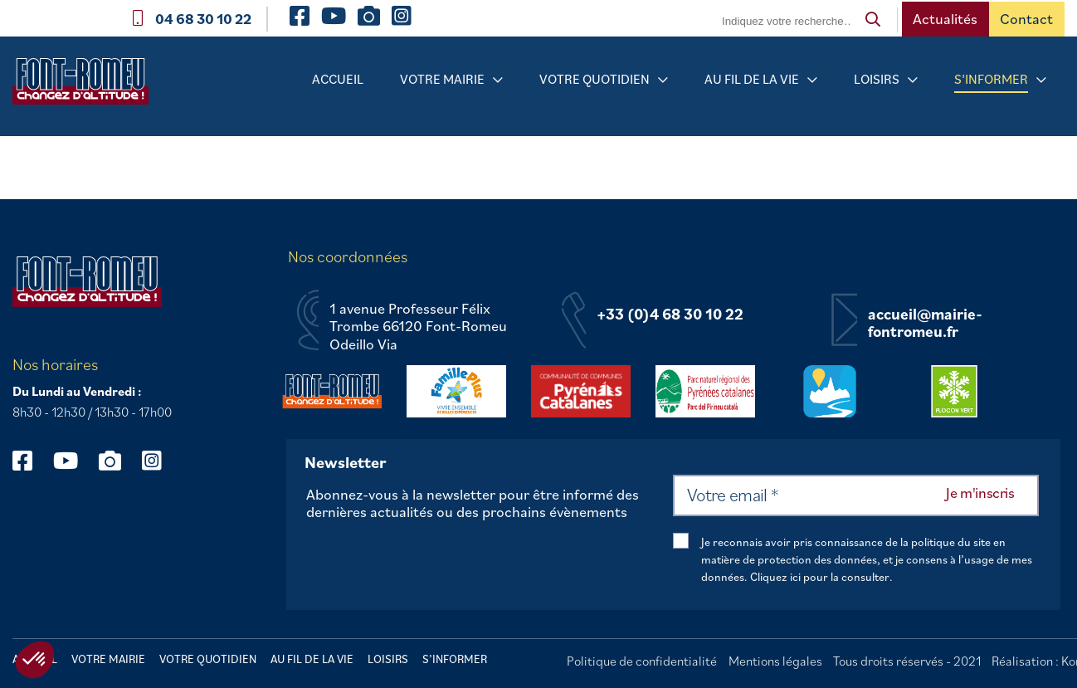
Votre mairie (442, 79)
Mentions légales (775, 660)
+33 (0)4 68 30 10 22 (670, 314)
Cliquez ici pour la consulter (819, 576)
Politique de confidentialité (642, 660)
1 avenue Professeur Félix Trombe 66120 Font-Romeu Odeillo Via (418, 327)
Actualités (945, 18)
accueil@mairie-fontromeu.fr (925, 323)
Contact (1026, 18)
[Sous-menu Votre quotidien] (663, 80)
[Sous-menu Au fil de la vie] (812, 80)
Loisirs (876, 79)
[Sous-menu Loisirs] (913, 80)
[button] (35, 660)
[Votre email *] (856, 495)
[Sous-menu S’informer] (1041, 80)
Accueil (337, 79)
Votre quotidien (594, 79)
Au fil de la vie (751, 79)
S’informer (991, 79)
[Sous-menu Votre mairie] (498, 80)
